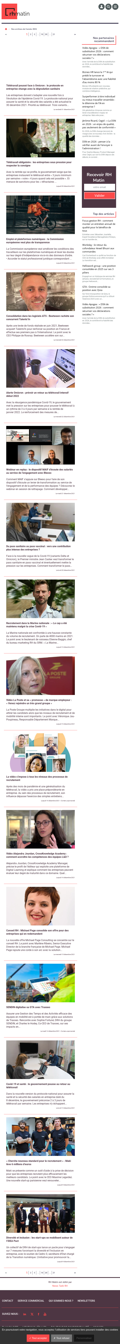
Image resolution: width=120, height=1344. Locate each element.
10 (42, 34)
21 (54, 34)
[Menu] (115, 7)
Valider (100, 195)
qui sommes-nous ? (61, 1300)
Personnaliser (84, 1338)
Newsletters (86, 1300)
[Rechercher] (108, 7)
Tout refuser (62, 1338)
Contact (7, 1300)
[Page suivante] (75, 34)
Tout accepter (38, 1338)
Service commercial (31, 1300)
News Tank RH (60, 1285)
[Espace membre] (101, 7)
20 (46, 34)
